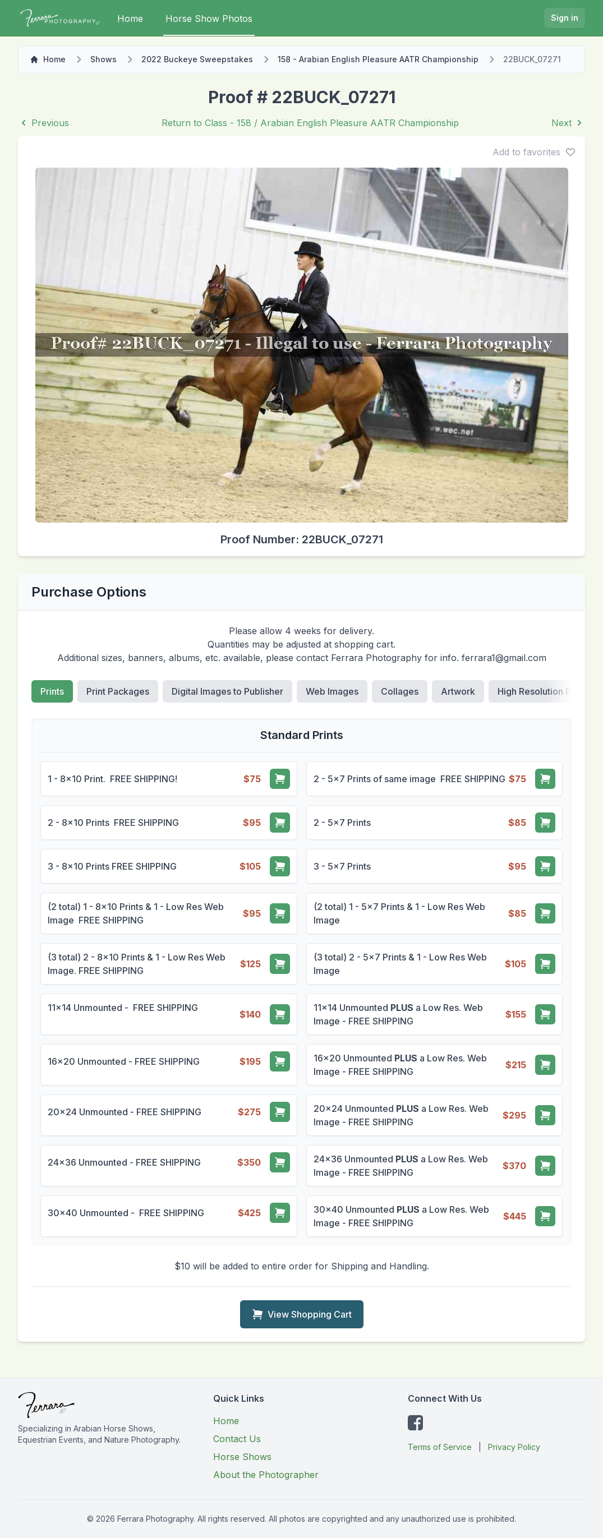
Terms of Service (440, 1447)
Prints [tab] (52, 691)
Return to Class (310, 123)
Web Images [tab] (332, 691)
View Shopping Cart (302, 1314)
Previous (43, 122)
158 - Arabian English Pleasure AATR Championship (378, 59)
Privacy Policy (514, 1447)
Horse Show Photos (208, 18)
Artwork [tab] (458, 691)
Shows (103, 59)
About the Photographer (266, 1474)
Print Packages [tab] (117, 691)
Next (568, 122)
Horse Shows (242, 1456)
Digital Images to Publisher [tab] (227, 691)
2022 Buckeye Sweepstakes (197, 59)
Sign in (564, 17)
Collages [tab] (399, 691)
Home (130, 18)
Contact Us (237, 1438)
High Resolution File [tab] (539, 691)
